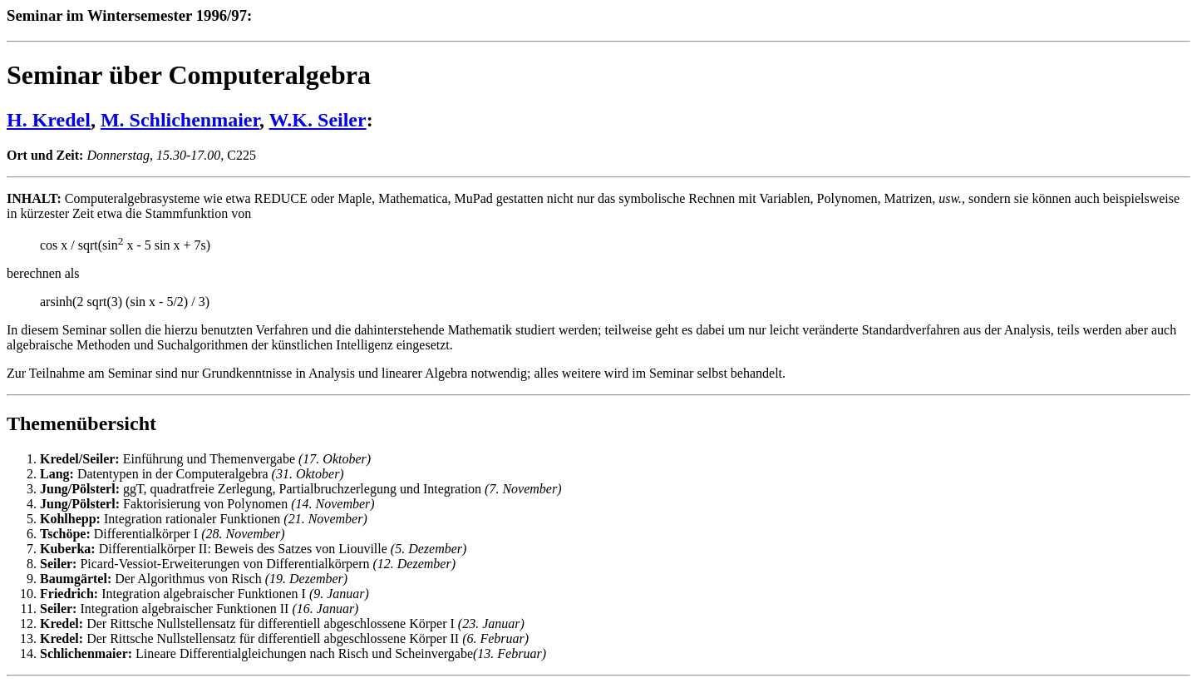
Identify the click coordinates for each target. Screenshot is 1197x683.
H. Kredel (49, 120)
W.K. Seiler (318, 120)
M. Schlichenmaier (180, 120)
